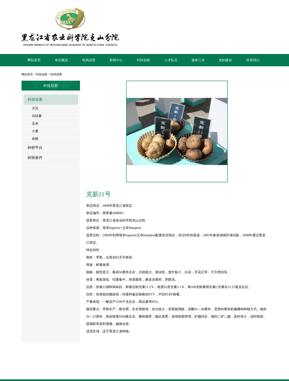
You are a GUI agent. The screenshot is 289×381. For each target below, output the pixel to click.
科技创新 (41, 74)
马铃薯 (37, 116)
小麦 (35, 131)
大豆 (35, 108)
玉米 (35, 123)
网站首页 (27, 74)
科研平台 (35, 148)
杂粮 (35, 138)
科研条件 (35, 158)
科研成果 (35, 100)
